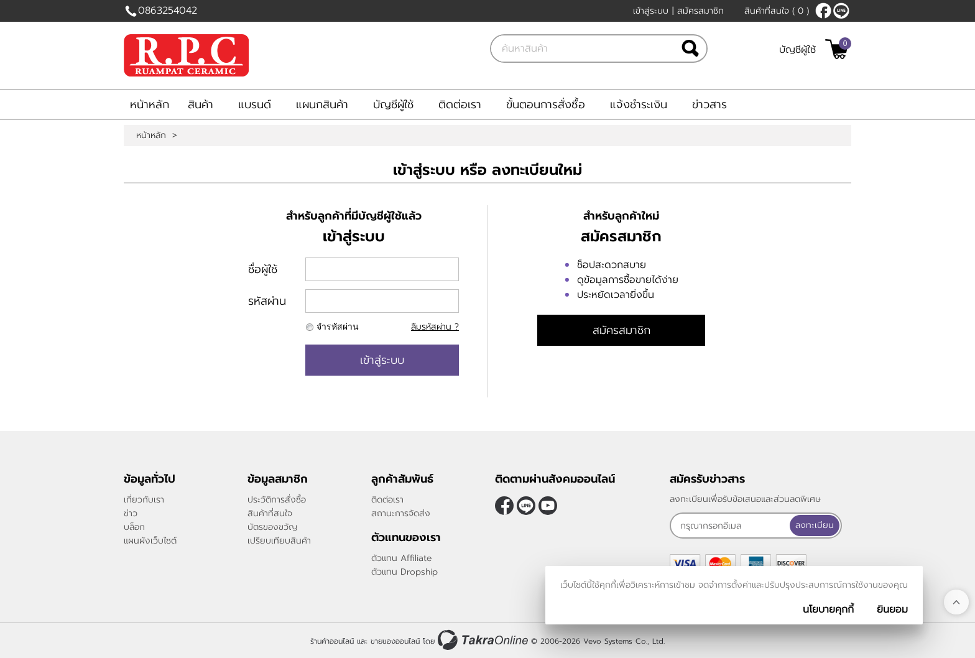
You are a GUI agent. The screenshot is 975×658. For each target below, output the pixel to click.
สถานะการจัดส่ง (400, 513)
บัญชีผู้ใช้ (797, 49)
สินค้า (200, 104)
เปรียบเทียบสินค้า (279, 540)
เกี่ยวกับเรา (144, 499)
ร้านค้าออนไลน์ (332, 641)
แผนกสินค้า (322, 104)
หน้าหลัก (149, 104)
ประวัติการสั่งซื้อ (276, 499)
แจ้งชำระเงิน (638, 104)
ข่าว (130, 513)
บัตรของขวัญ (272, 527)
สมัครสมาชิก (700, 10)
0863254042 (167, 10)
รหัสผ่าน (267, 301)
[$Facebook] (823, 10)
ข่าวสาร (709, 104)
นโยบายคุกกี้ (828, 609)
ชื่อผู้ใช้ (262, 269)
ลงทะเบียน (814, 525)
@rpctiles (841, 10)
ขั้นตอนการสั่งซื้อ (545, 104)
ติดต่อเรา (459, 104)
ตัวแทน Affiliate (401, 558)
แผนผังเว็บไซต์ (150, 540)
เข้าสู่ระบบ (650, 10)
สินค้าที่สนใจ (776, 10)
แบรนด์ (254, 104)
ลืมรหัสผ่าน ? (435, 326)
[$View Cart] (836, 49)
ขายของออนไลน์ (395, 641)
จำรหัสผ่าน (338, 326)
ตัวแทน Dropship (404, 571)
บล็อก (134, 527)
